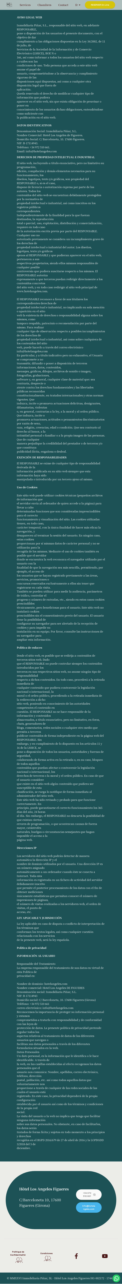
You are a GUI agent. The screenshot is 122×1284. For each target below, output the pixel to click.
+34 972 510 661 (89, 1194)
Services (25, 5)
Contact (63, 5)
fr (76, 5)
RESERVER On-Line (100, 5)
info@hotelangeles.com (88, 1207)
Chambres (44, 5)
